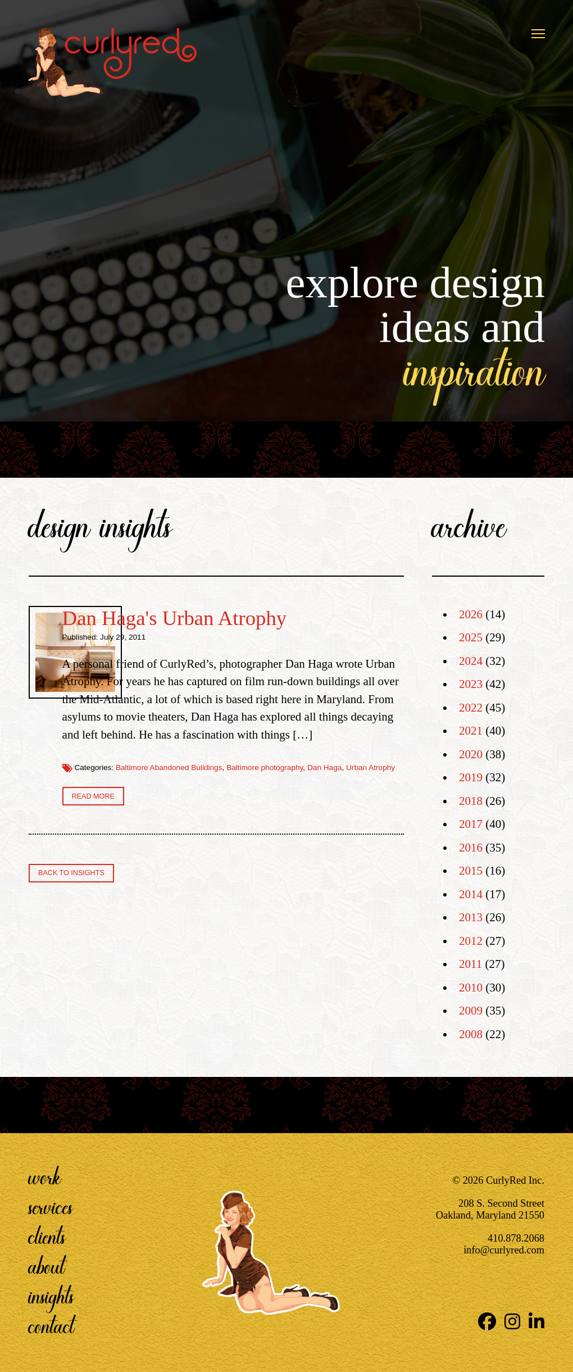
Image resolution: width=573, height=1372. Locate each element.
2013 (471, 917)
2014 (471, 894)
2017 (471, 824)
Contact (51, 1325)
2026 (471, 614)
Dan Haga (260, 866)
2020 (471, 754)
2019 (471, 777)
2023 (471, 684)
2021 (471, 730)
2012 (471, 941)
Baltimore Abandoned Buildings (304, 857)
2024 (471, 661)
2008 (471, 1034)
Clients (47, 1236)
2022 (471, 707)
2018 (471, 801)
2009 (471, 1010)
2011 (470, 964)
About (47, 1266)
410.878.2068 (516, 1238)
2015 (471, 870)
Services (51, 1206)
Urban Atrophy (306, 866)
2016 (471, 847)
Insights (51, 1296)
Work (45, 1176)
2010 (471, 987)
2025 (471, 637)
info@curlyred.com (503, 1250)
